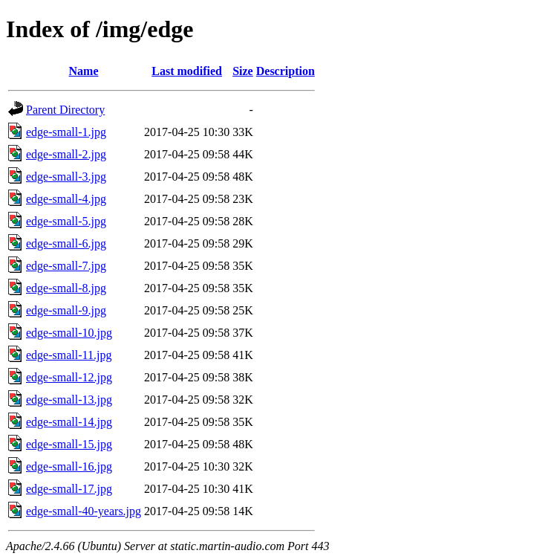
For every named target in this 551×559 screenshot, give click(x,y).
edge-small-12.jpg (69, 377)
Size (242, 71)
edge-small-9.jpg (66, 310)
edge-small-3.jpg (66, 176)
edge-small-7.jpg (66, 265)
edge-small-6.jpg (66, 243)
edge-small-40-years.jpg (83, 511)
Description (285, 71)
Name (84, 71)
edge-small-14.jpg (69, 422)
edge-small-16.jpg (69, 466)
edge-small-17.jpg (69, 488)
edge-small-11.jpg (68, 355)
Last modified (186, 71)
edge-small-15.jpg (69, 444)
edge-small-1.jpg (66, 132)
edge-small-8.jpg (66, 288)
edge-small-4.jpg (66, 199)
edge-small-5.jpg (66, 221)
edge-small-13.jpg (69, 399)
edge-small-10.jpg (69, 332)
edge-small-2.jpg (66, 154)
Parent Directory (65, 109)
